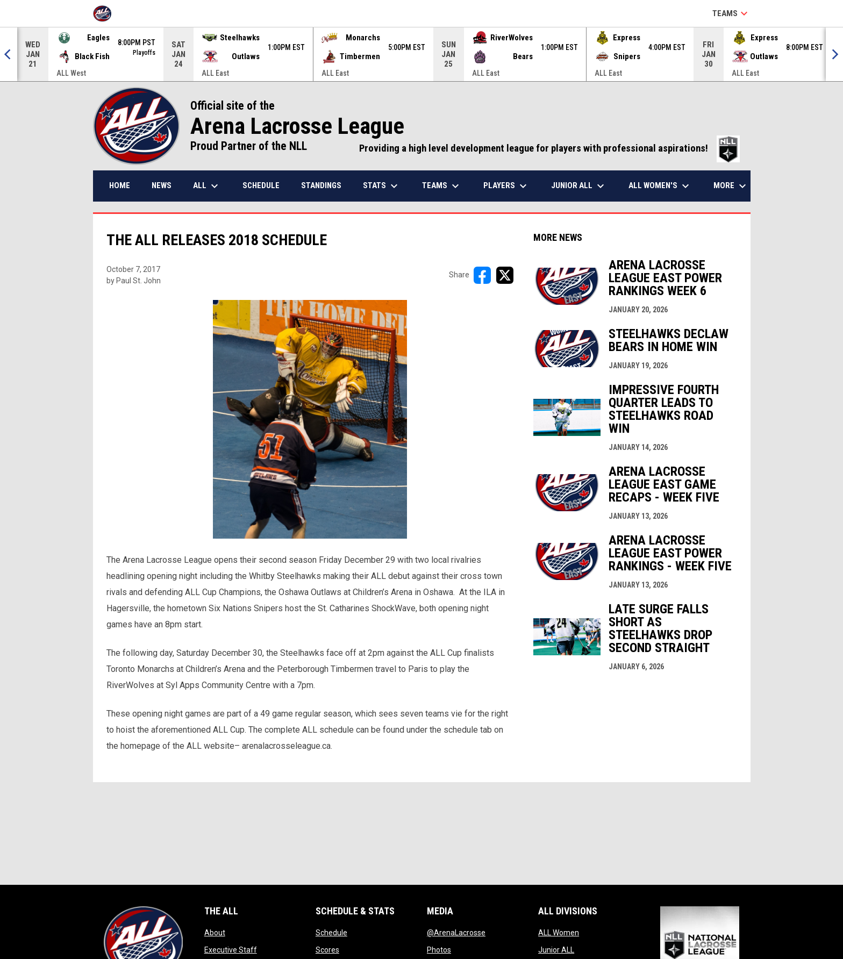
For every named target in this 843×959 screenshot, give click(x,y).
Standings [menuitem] (321, 185)
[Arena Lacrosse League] (106, 13)
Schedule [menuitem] (261, 185)
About (214, 932)
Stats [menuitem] (382, 186)
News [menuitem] (162, 185)
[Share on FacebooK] (482, 275)
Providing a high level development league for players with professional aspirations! (549, 148)
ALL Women (558, 932)
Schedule (331, 932)
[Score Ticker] (421, 54)
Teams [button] (731, 13)
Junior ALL (556, 950)
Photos (439, 950)
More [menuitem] (731, 186)
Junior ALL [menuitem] (579, 186)
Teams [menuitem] (442, 186)
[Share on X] (504, 275)
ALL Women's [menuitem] (660, 186)
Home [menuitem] (119, 185)
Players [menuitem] (506, 186)
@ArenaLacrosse (456, 932)
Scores (327, 950)
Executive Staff (230, 950)
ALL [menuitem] (207, 186)
